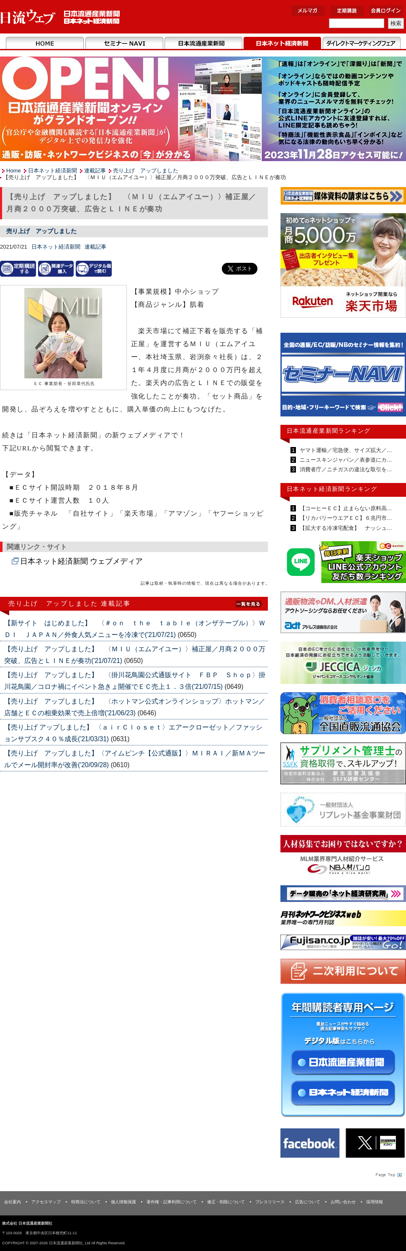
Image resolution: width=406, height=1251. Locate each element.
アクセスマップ (46, 1202)
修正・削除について (226, 1202)
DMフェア (361, 43)
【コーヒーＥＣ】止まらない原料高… (345, 508)
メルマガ (308, 10)
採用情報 (374, 1202)
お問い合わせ (343, 1202)
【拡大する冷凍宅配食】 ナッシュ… (345, 528)
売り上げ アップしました (145, 170)
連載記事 (95, 170)
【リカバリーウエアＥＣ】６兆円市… (345, 518)
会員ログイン (386, 10)
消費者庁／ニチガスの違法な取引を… (345, 469)
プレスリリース (270, 1202)
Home (45, 43)
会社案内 (12, 1202)
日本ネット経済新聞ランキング (332, 489)
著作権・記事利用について (171, 1202)
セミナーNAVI (124, 43)
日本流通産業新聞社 (60, 17)
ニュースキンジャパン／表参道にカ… (345, 460)
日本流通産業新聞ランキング (329, 430)
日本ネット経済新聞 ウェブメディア (81, 561)
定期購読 (347, 10)
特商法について (85, 1202)
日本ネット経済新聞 (282, 43)
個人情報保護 (123, 1202)
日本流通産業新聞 (203, 43)
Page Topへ (388, 1174)
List (249, 603)
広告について (307, 1202)
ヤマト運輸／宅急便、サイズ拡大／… (345, 450)
